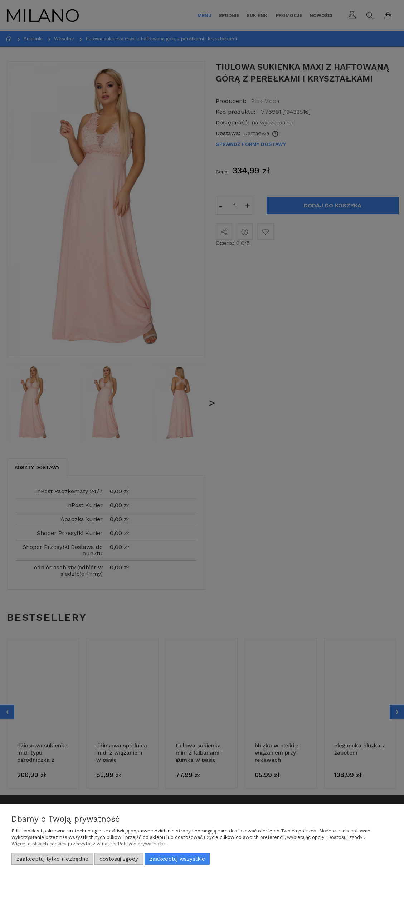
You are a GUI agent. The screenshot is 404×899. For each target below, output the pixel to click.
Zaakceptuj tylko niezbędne (52, 859)
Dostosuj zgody (118, 859)
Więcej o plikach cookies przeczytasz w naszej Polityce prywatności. (89, 843)
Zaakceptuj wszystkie (177, 859)
